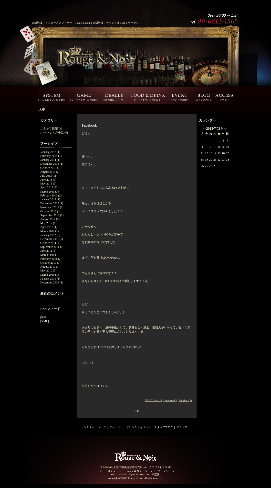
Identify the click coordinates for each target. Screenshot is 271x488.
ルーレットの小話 (52, 132)
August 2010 (47, 266)
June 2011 (46, 250)
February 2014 (48, 156)
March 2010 (47, 274)
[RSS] (43, 317)
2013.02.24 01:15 (153, 400)
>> (225, 128)
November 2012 (49, 207)
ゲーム (102, 427)
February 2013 (48, 195)
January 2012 (48, 235)
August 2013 (47, 172)
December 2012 (49, 203)
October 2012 (48, 211)
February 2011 (48, 258)
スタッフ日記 (49, 128)
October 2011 (48, 243)
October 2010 (48, 262)
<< (204, 128)
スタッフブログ (163, 427)
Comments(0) (170, 400)
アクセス (182, 427)
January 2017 (48, 152)
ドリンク (131, 427)
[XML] (44, 321)
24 (227, 159)
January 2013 (48, 199)
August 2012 (47, 219)
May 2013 (46, 183)
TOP (41, 109)
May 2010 (46, 270)
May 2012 (46, 223)
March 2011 (47, 255)
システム (89, 427)
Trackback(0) (185, 400)
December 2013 (49, 163)
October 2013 (48, 168)
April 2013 (46, 187)
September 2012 (49, 215)
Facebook (89, 125)
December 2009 (49, 282)
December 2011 (49, 239)
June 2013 (46, 179)
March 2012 (47, 231)
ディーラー (116, 427)
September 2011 (49, 247)
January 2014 (48, 160)
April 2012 (46, 227)
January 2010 (48, 278)
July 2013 (46, 175)
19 (206, 159)
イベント (145, 427)
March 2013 (47, 191)
